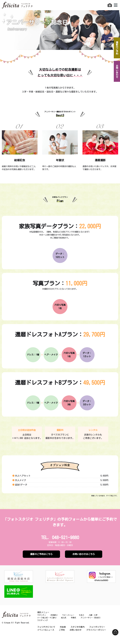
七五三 (81, 615)
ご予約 (62, 630)
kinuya (7, 623)
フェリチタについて (46, 627)
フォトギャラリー (97, 627)
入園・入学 (93, 615)
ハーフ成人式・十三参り (46, 618)
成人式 (63, 618)
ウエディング (42, 620)
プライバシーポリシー (96, 630)
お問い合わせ (75, 630)
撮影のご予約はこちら (41, 554)
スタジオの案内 (77, 627)
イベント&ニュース (45, 630)
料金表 (63, 627)
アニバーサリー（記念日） (91, 618)
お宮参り (54, 615)
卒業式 (73, 618)
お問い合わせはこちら (83, 554)
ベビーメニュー (68, 615)
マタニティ (41, 615)
